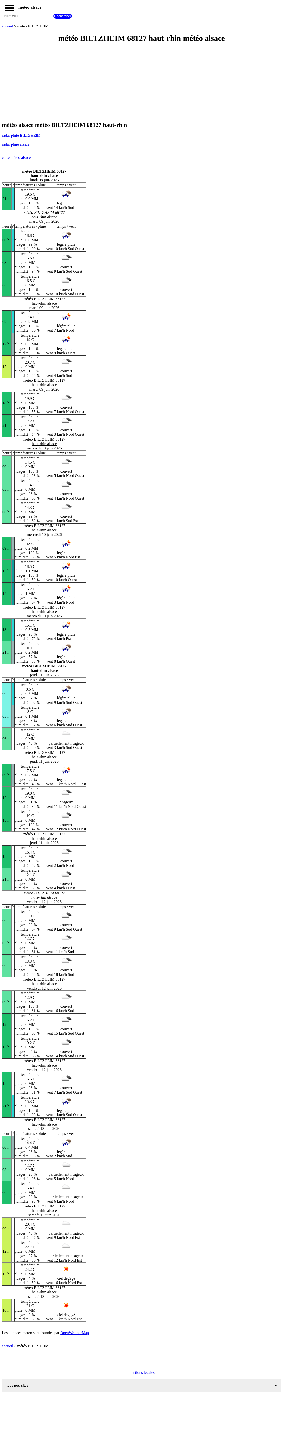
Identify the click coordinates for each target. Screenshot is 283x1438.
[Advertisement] (141, 82)
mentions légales (141, 1372)
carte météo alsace (16, 157)
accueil (7, 26)
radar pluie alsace (15, 144)
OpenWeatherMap (74, 1333)
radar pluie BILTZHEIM (21, 135)
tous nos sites (17, 1385)
